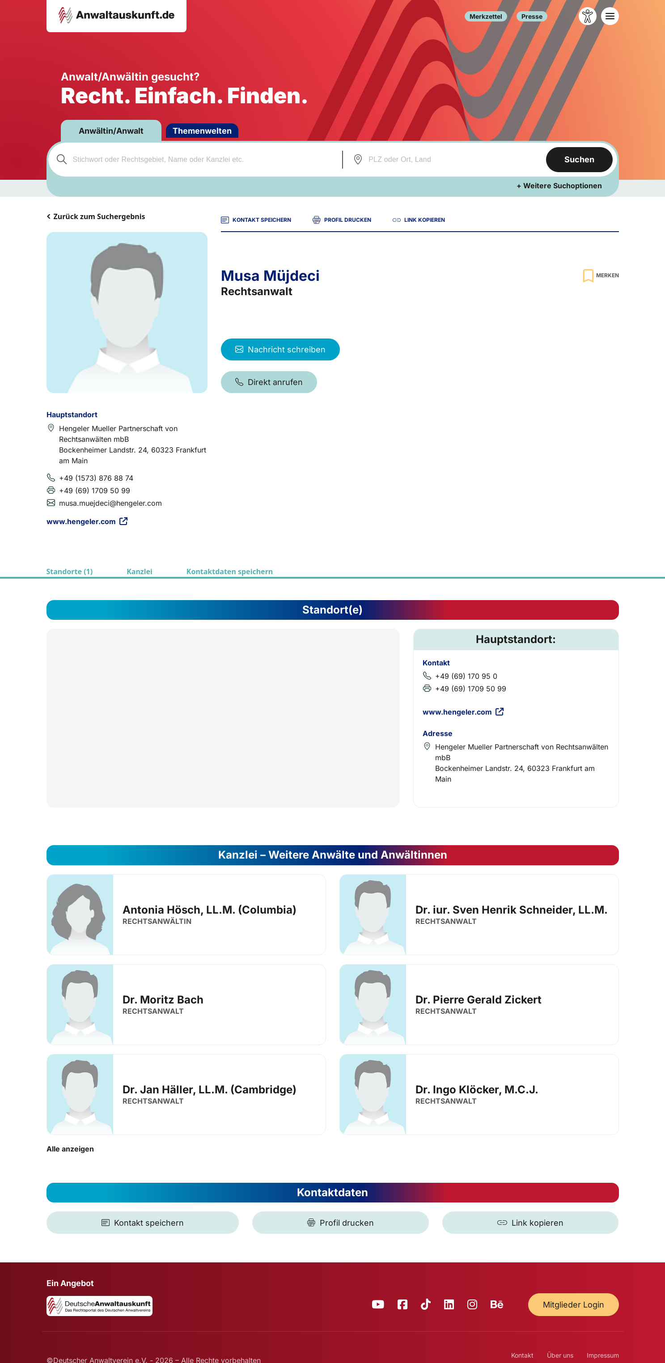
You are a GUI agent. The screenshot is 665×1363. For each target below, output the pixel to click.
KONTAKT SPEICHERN (256, 220)
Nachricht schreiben (280, 349)
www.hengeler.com (87, 521)
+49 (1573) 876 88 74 (96, 478)
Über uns (560, 1355)
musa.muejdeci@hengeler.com (110, 503)
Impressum (603, 1355)
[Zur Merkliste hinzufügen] (599, 276)
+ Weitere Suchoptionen (559, 185)
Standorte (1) (70, 571)
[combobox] (194, 159)
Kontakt (522, 1355)
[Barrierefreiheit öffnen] (588, 16)
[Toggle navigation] (610, 16)
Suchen (579, 159)
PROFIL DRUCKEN (342, 220)
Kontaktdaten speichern (229, 571)
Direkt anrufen (269, 382)
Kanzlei (139, 571)
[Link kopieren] (530, 1222)
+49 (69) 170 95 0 (466, 676)
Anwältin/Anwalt (111, 130)
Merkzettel (486, 16)
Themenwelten (202, 130)
